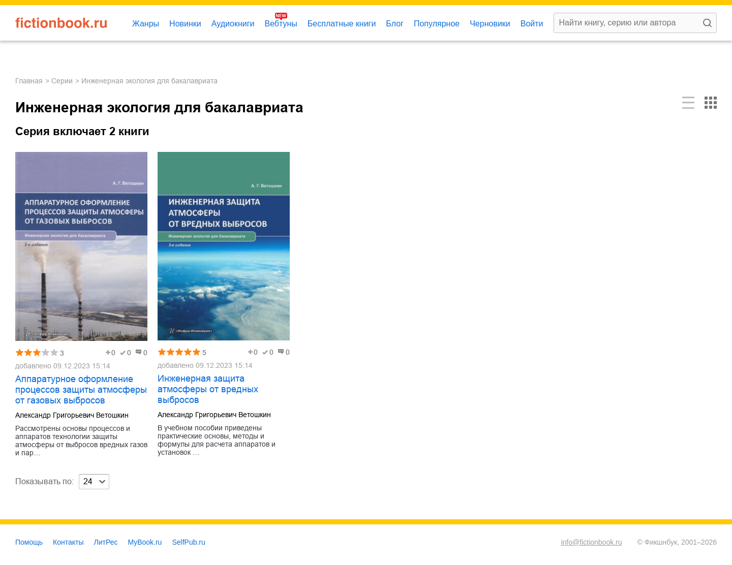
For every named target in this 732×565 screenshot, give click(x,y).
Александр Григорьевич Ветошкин (72, 415)
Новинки (185, 23)
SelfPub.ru (188, 542)
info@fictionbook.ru (591, 542)
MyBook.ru (145, 542)
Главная (29, 81)
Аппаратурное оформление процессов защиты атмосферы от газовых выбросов (81, 389)
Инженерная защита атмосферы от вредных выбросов (208, 389)
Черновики (490, 23)
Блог (395, 23)
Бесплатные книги (342, 23)
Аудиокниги (233, 23)
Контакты (68, 542)
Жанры (145, 23)
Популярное (437, 23)
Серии (62, 81)
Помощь (29, 542)
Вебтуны (280, 23)
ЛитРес (106, 542)
